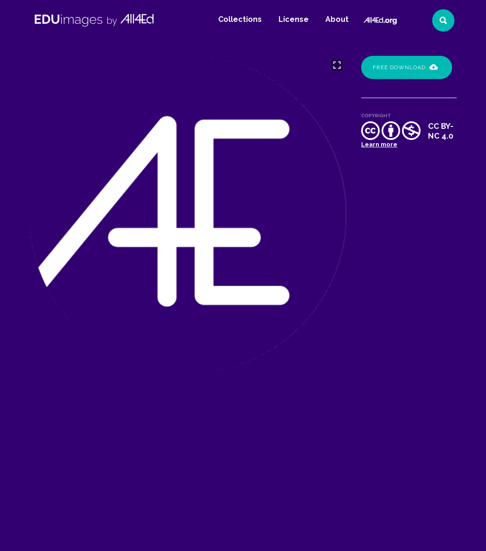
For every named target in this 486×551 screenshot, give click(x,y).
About (337, 19)
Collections (240, 19)
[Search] (443, 20)
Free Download (405, 67)
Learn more (379, 144)
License (294, 19)
